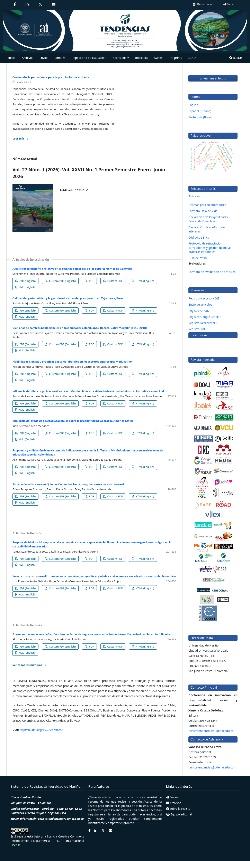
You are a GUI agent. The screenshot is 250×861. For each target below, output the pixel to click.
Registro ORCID (198, 311)
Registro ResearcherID (203, 323)
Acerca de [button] (119, 58)
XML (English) (26, 287)
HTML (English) (144, 281)
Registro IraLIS (198, 329)
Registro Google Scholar (204, 317)
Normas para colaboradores (207, 205)
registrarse (95, 814)
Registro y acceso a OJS (203, 298)
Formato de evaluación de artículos (211, 272)
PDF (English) (27, 281)
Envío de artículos (200, 304)
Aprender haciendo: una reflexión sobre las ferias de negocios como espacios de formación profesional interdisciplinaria (91, 634)
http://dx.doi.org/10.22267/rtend (41, 730)
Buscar (235, 58)
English (193, 105)
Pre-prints (175, 58)
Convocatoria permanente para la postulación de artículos (50, 77)
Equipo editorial (179, 814)
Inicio (12, 58)
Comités (59, 58)
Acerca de (151, 801)
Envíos (43, 58)
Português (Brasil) (200, 117)
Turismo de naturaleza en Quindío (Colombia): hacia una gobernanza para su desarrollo (69, 484)
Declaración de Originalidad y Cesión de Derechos (208, 219)
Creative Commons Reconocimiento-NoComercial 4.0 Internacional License (47, 840)
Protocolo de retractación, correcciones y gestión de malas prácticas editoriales (209, 247)
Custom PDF (115, 281)
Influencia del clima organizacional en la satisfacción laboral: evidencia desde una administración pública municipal (88, 391)
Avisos (158, 58)
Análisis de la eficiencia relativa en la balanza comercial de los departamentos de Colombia (72, 268)
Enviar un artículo (212, 78)
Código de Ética (198, 237)
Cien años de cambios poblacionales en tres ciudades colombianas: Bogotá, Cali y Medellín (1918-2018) (79, 327)
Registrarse (202, 4)
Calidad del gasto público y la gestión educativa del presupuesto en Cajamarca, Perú (67, 298)
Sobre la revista (178, 809)
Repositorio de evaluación (89, 58)
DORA (192, 58)
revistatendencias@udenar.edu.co (211, 731)
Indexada (141, 58)
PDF (91, 281)
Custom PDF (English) (62, 281)
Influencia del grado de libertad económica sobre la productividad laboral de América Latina (73, 420)
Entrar (229, 4)
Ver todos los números (27, 665)
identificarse (96, 823)
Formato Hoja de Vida (202, 211)
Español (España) (199, 111)
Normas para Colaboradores (112, 810)
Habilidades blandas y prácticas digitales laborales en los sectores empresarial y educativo (72, 361)
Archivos (27, 58)
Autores (194, 196)
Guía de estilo (197, 258)
